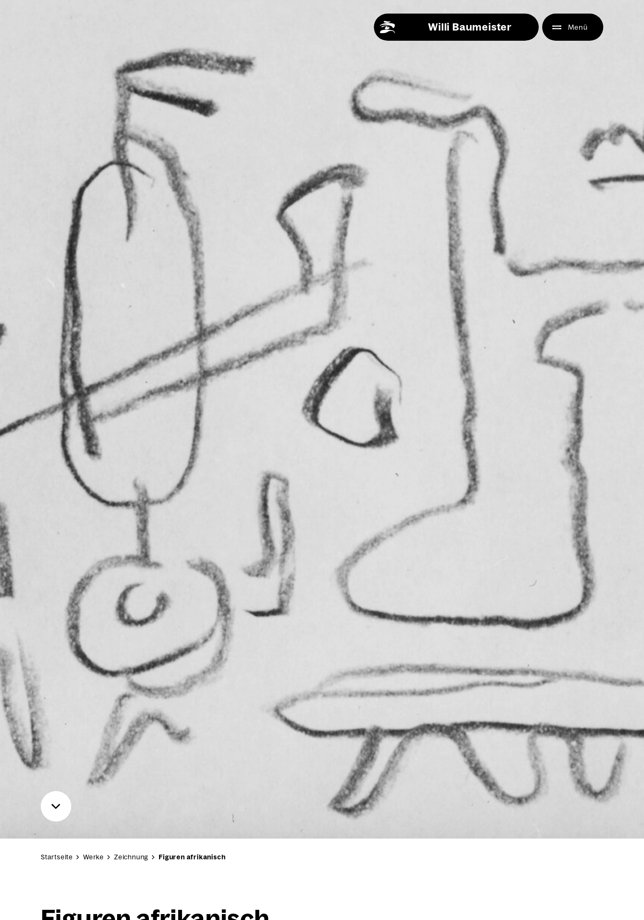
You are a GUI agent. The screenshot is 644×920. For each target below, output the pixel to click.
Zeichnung (131, 857)
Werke (93, 857)
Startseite (57, 857)
